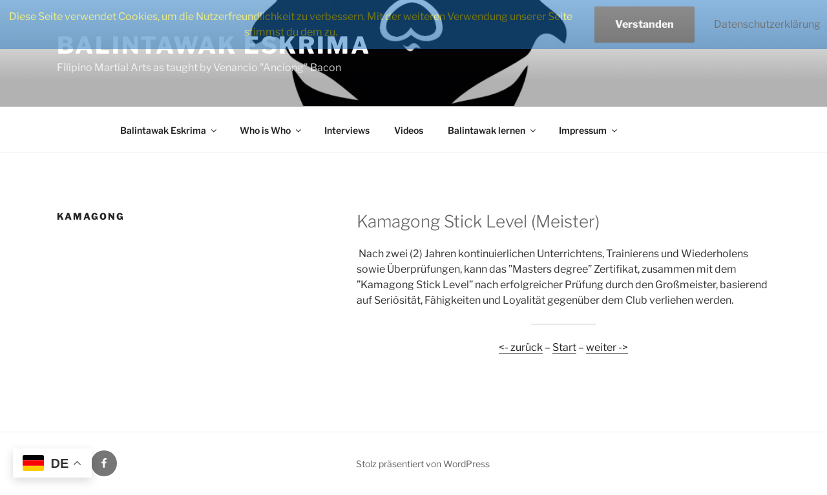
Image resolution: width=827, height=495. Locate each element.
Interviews (347, 130)
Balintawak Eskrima (169, 130)
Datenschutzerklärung (767, 24)
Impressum (589, 130)
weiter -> (607, 347)
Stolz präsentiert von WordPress (423, 463)
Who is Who (271, 130)
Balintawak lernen (493, 130)
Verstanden (644, 24)
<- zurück (521, 347)
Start (564, 347)
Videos (408, 130)
